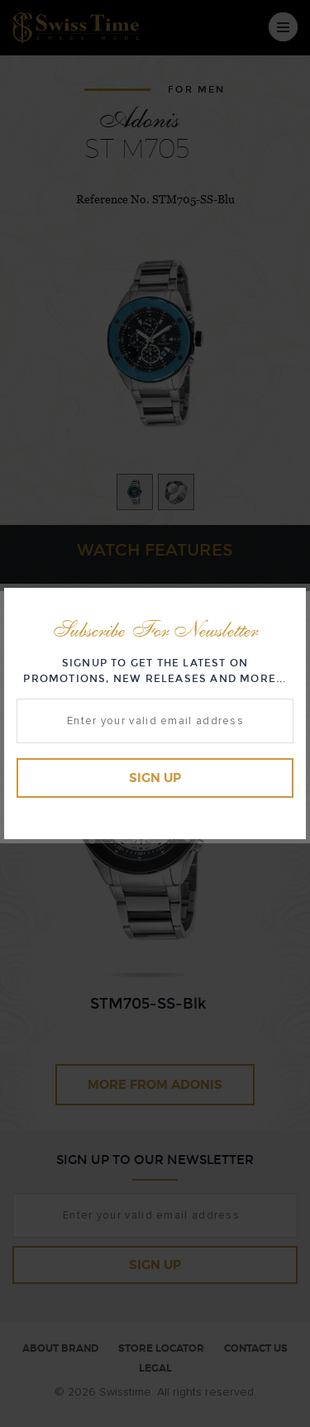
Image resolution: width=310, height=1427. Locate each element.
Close (289, 603)
